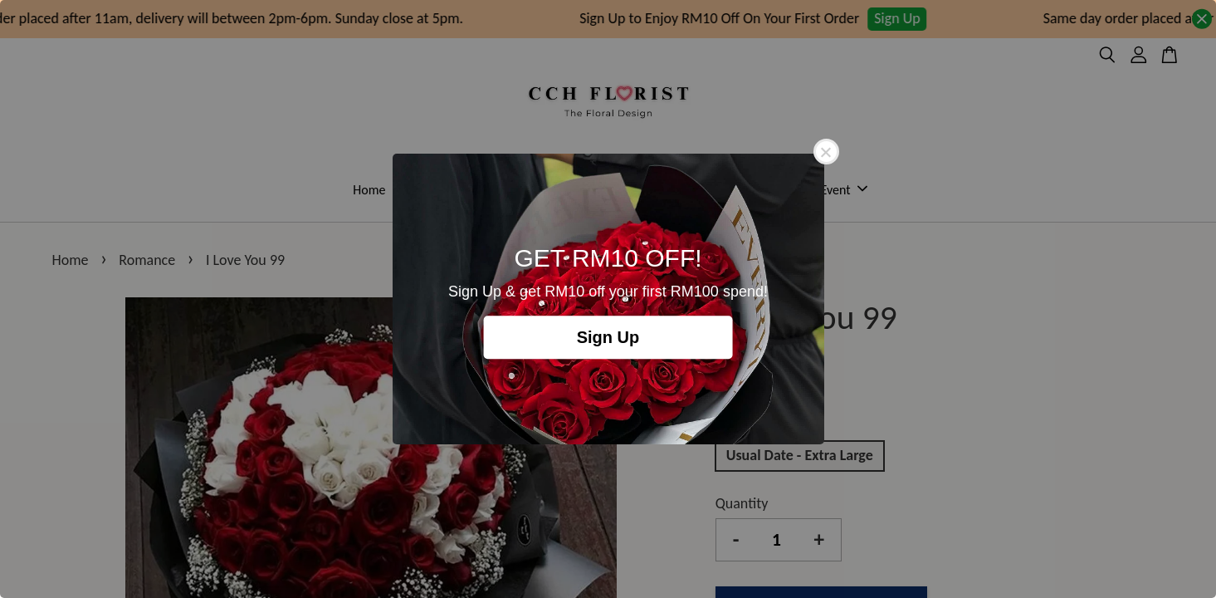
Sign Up (608, 337)
